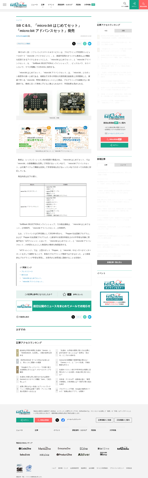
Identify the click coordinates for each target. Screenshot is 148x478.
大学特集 (89, 5)
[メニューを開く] (4, 4)
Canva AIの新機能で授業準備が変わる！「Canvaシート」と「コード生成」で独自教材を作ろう (74, 362)
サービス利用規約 (102, 468)
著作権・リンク (63, 468)
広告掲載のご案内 (123, 420)
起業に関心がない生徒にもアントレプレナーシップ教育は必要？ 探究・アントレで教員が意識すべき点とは (35, 389)
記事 (42, 5)
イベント (51, 5)
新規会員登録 (113, 139)
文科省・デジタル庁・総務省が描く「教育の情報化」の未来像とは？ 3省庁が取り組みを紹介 (75, 381)
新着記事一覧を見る (114, 262)
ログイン (114, 145)
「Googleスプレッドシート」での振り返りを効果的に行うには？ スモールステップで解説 (35, 369)
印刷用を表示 (22, 317)
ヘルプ (54, 468)
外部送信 (129, 468)
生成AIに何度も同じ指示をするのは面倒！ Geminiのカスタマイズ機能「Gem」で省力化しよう (35, 379)
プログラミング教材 (23, 43)
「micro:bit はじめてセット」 (32, 278)
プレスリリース (27, 271)
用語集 (78, 5)
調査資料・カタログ (65, 5)
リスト (79, 43)
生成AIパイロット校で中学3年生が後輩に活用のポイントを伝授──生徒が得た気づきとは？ (75, 372)
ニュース (34, 5)
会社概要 (91, 468)
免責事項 (83, 468)
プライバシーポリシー (117, 468)
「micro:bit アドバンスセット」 (32, 281)
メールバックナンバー (114, 133)
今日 (106, 31)
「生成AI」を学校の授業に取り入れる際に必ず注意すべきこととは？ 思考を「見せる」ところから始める (74, 352)
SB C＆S (24, 275)
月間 (123, 31)
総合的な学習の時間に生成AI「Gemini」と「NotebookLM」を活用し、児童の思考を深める (36, 352)
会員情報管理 (74, 468)
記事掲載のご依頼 (104, 420)
